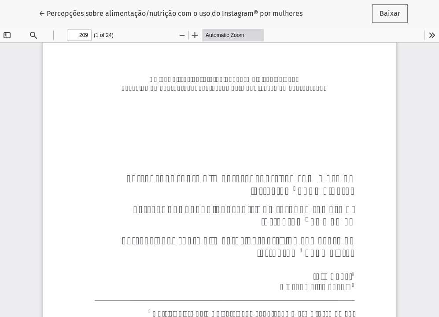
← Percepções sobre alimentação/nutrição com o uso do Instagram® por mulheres (171, 13)
